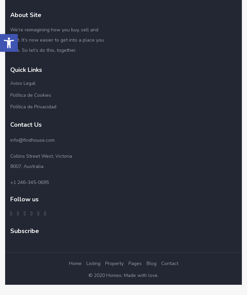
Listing (93, 263)
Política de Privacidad (33, 107)
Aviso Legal (23, 83)
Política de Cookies (30, 95)
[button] (9, 43)
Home (75, 263)
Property (114, 263)
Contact (169, 263)
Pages (135, 263)
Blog (151, 263)
